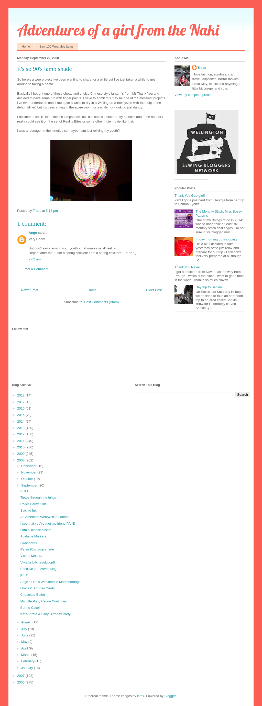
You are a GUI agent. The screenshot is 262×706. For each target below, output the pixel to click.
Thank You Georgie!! (189, 195)
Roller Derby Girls (33, 504)
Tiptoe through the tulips (38, 497)
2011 (21, 441)
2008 (21, 460)
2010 (21, 447)
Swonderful (28, 543)
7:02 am (35, 259)
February (28, 661)
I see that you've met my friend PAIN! (47, 523)
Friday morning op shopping (216, 239)
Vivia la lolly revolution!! (37, 562)
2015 (21, 415)
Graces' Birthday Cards (37, 588)
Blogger (170, 696)
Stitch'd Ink (28, 510)
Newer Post (29, 290)
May (24, 642)
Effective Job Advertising (38, 569)
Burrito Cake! (30, 608)
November (29, 472)
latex (140, 696)
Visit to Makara (31, 556)
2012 (21, 434)
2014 (21, 421)
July (24, 629)
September (29, 485)
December (29, 466)
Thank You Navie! (187, 267)
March (26, 655)
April (25, 648)
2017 (21, 402)
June (25, 635)
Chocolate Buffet (32, 595)
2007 (21, 676)
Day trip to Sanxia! (209, 287)
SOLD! (25, 491)
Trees (202, 68)
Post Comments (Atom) (101, 302)
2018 (21, 395)
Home (26, 46)
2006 (21, 682)
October (27, 479)
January (27, 668)
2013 (21, 428)
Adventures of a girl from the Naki (118, 29)
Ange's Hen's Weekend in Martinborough (50, 582)
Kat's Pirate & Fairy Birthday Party (45, 614)
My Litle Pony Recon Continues (43, 601)
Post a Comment (36, 269)
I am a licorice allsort (35, 530)
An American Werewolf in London (44, 517)
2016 (21, 408)
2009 (21, 454)
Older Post (154, 290)
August (26, 622)
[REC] (24, 575)
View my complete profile (192, 95)
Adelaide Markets (33, 536)
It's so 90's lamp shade (37, 549)
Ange (33, 233)
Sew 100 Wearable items (56, 46)
